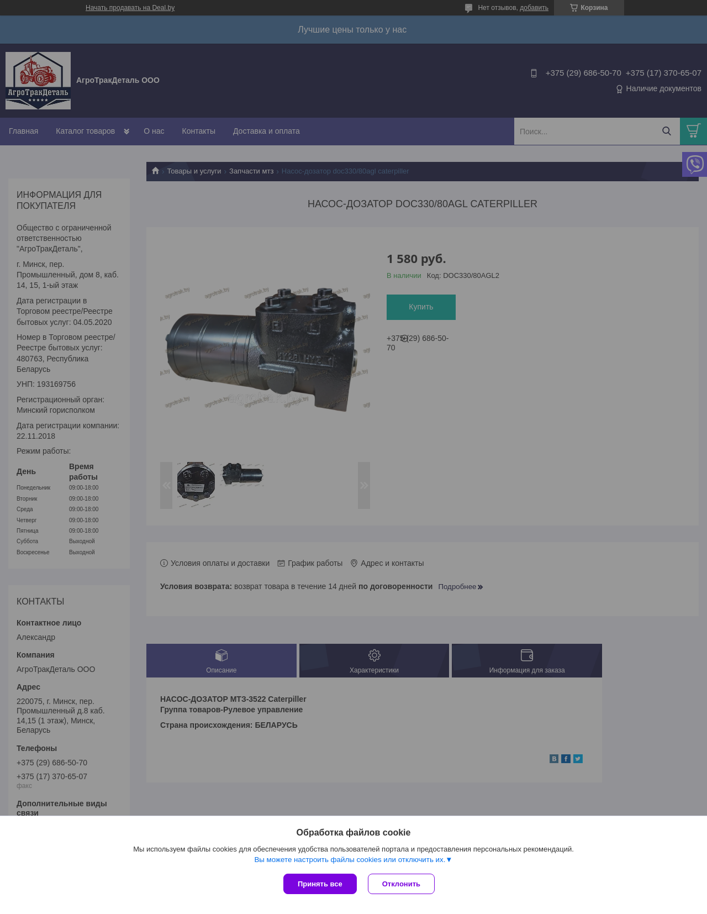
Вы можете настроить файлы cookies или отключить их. (349, 859)
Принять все (320, 884)
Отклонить (401, 884)
